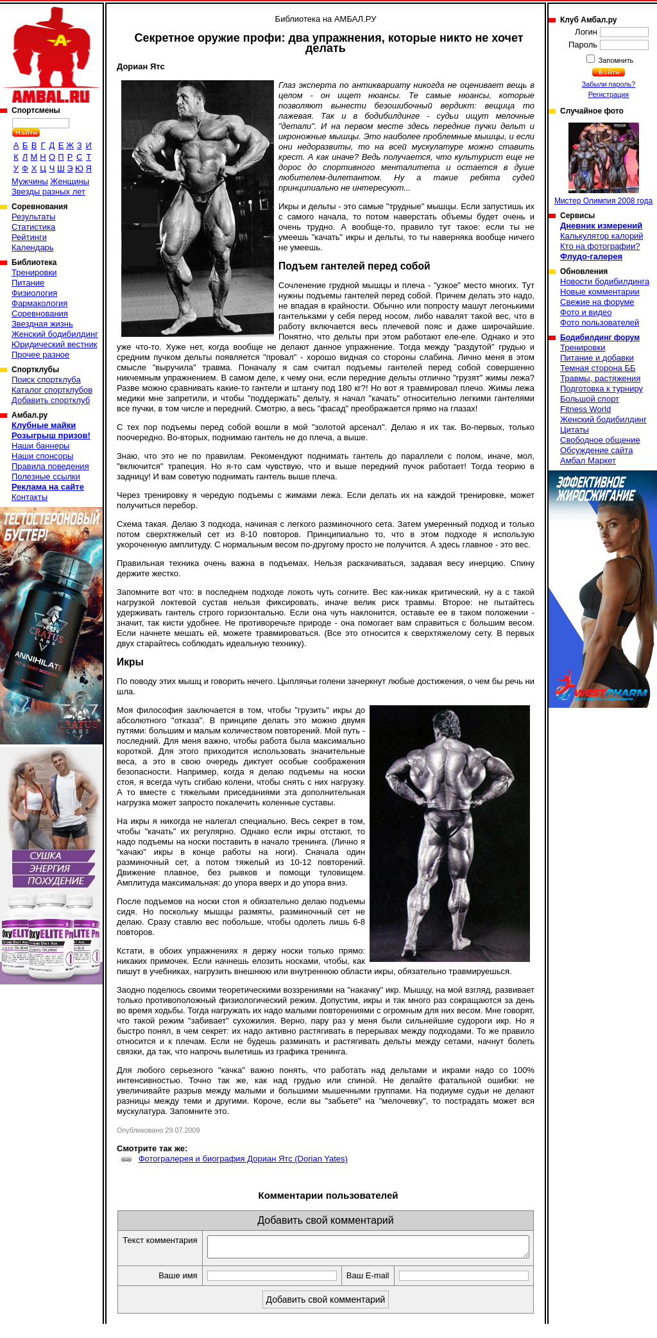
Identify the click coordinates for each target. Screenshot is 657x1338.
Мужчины (30, 181)
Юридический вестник (54, 344)
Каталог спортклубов (52, 390)
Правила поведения (50, 466)
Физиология (34, 293)
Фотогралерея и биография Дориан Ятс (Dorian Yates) (243, 1158)
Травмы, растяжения (600, 378)
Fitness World (585, 409)
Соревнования (40, 313)
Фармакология (39, 303)
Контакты (29, 497)
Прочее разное (40, 354)
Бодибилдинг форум (600, 337)
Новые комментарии (600, 291)
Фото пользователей (599, 322)
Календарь (33, 247)
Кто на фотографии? (600, 246)
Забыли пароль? (609, 84)
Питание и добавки (597, 358)
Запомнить (615, 60)
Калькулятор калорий (602, 236)
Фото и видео (586, 312)
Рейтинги (29, 237)
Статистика (33, 227)
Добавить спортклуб (51, 400)
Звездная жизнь (42, 324)
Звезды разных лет (48, 191)
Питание (28, 282)
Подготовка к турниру (601, 388)
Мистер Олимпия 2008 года (603, 164)
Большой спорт (589, 399)
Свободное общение (600, 440)
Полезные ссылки (46, 476)
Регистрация (608, 94)
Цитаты (574, 429)
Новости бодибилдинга (604, 281)
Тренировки (34, 272)
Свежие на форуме (597, 302)
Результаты (33, 216)
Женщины (69, 181)
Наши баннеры (40, 445)
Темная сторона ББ (598, 368)
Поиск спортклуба (46, 379)
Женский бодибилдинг (55, 334)
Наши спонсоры (42, 456)
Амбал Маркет (588, 460)
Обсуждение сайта (596, 450)
